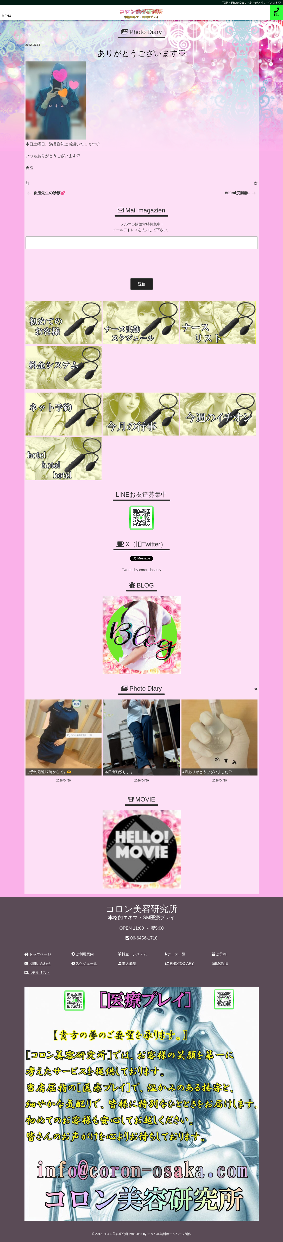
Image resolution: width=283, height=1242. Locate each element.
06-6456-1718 (144, 938)
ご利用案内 (82, 954)
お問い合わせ (37, 963)
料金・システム (132, 954)
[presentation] (63, 262)
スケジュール (84, 963)
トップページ (37, 954)
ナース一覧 (175, 954)
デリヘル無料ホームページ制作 (169, 1234)
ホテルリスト (37, 972)
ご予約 (219, 954)
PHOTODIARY (179, 963)
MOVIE (220, 963)
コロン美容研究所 (141, 10)
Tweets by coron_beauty (141, 570)
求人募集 (127, 963)
